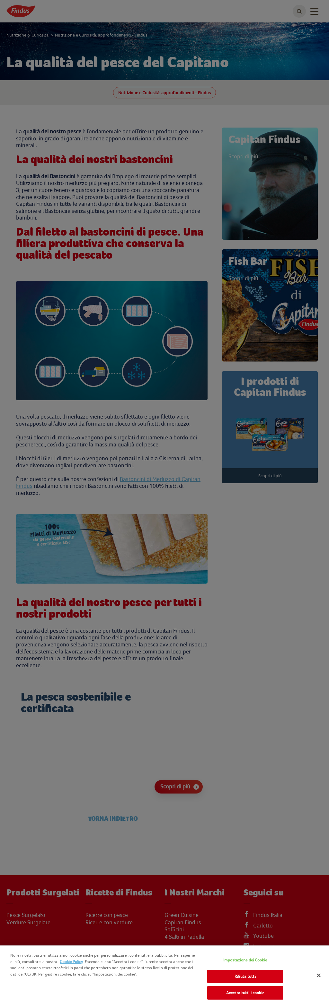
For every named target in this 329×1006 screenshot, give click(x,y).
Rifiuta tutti (245, 976)
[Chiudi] (319, 976)
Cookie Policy (71, 961)
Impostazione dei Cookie (245, 960)
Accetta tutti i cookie (245, 992)
